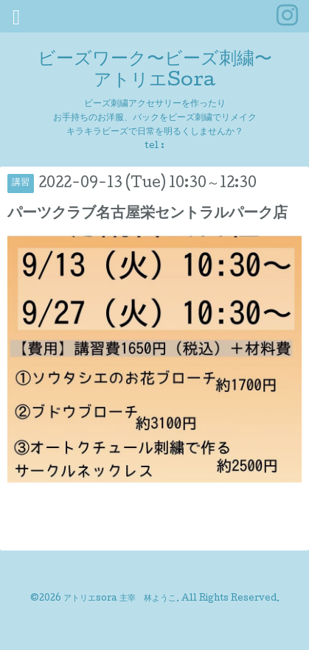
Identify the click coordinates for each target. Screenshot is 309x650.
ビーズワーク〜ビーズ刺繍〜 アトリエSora (155, 70)
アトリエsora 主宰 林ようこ (119, 599)
